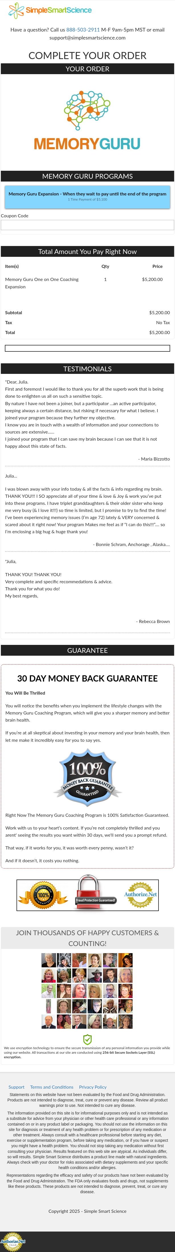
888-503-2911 (83, 29)
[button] (87, 197)
